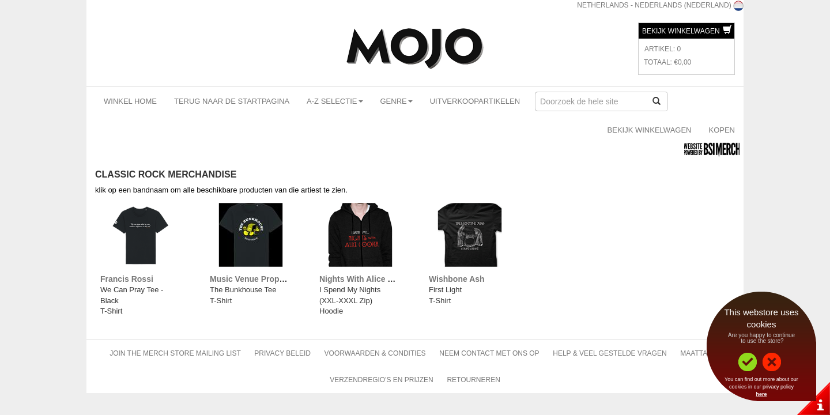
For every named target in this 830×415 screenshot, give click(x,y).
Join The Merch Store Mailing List (175, 353)
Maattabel (700, 353)
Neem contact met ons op (489, 353)
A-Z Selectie (335, 101)
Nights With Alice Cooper (367, 279)
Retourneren (473, 380)
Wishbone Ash (457, 279)
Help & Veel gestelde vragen (609, 353)
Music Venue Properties (255, 279)
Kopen (721, 130)
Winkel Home (130, 101)
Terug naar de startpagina (231, 101)
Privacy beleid (282, 353)
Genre (396, 101)
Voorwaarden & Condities (375, 353)
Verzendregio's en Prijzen (381, 380)
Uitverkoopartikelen (475, 101)
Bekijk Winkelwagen (687, 31)
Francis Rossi (126, 279)
